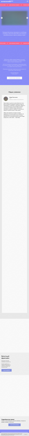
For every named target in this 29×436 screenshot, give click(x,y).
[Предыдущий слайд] (2, 18)
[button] (14, 78)
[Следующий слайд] (27, 18)
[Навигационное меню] (27, 1)
